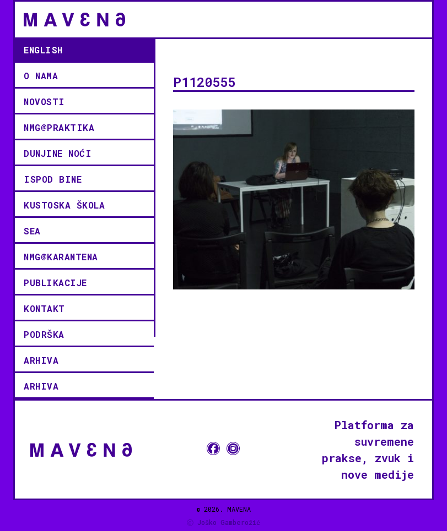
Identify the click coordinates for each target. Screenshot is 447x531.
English (43, 50)
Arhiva (41, 360)
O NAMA (41, 75)
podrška (44, 334)
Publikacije (55, 282)
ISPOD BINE (53, 179)
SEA (32, 231)
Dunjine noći (57, 153)
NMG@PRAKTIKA (59, 127)
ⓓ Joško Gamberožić (223, 522)
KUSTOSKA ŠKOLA (64, 205)
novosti (44, 101)
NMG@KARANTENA (61, 256)
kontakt (44, 308)
